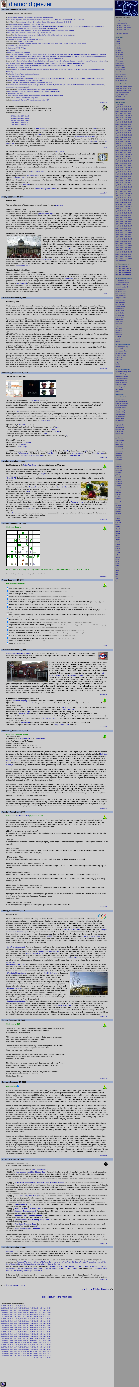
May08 (19, 1345)
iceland (118, 391)
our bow (118, 39)
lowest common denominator (23, 52)
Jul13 (27, 1334)
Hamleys (9, 765)
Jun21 (24, 1316)
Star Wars (49, 82)
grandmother (26, 39)
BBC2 (117, 572)
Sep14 (36, 1332)
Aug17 (32, 1325)
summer (8, 87)
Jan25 (3, 1308)
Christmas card (23, 714)
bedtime (118, 531)
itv (116, 581)
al (47, 973)
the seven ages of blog (122, 346)
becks (117, 568)
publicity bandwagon (46, 214)
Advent (15, 17)
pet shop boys (119, 438)
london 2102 (119, 359)
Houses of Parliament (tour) (77, 61)
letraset (118, 542)
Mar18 (11, 1323)
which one (59, 205)
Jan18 (3, 1323)
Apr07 (15, 1347)
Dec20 (48, 1319)
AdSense (9, 17)
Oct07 (40, 1347)
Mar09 (11, 1342)
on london (118, 48)
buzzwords (81, 19)
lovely (28, 491)
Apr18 (15, 1323)
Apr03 (15, 1355)
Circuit (22, 964)
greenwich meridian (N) (122, 284)
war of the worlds (120, 416)
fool (119, 366)
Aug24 (32, 1310)
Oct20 (40, 1319)
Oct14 (40, 1332)
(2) (64, 22)
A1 (23, 41)
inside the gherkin (120, 387)
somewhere (10, 962)
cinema (88, 26)
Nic (53, 429)
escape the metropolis (62, 725)
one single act (21, 283)
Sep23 (36, 1312)
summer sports (15, 87)
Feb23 (7, 1312)
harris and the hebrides (122, 376)
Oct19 (40, 1321)
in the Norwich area (31, 465)
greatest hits (18, 39)
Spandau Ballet (20, 1220)
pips (94, 128)
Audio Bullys (22, 446)
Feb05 (7, 1351)
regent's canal (119, 319)
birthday (29, 19)
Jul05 (27, 1351)
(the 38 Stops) (76, 56)
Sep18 (36, 1323)
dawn (29, 30)
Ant (56, 427)
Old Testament (87, 78)
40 (48, 78)
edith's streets (119, 56)
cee (117, 563)
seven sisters (119, 389)
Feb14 (7, 1332)
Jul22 (27, 1314)
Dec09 (48, 1342)
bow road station (120, 302)
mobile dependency (60, 65)
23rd (39, 135)
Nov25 (44, 1308)
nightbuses (21, 67)
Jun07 (24, 1347)
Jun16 (24, 1327)
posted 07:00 (103, 727)
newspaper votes (26, 35)
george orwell (119, 444)
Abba (16, 1204)
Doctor (63, 30)
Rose (36, 97)
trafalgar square (120, 308)
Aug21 (32, 1316)
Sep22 (36, 1314)
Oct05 (40, 1351)
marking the (119, 380)
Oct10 (40, 1340)
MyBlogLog (79, 65)
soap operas (58, 84)
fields (50, 973)
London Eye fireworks (39, 171)
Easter (16, 32)
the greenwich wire (121, 76)
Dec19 (48, 1321)
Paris (8, 74)
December (55, 89)
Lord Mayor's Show (93, 54)
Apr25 (15, 1308)
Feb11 (7, 1338)
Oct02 (40, 1358)
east (117, 459)
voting (65, 35)
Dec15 (48, 1329)
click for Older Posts (95, 1289)
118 (117, 578)
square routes (119, 321)
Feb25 (7, 1308)
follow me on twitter (122, 23)
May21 (19, 1316)
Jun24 (24, 1310)
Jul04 (27, 1353)
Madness (18, 1211)
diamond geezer (12, 1251)
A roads (20, 41)
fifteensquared (119, 61)
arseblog (118, 41)
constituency (22, 22)
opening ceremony (98, 69)
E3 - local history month (122, 282)
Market (54, 973)
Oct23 (40, 1312)
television (10, 91)
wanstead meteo (120, 67)
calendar (9, 26)
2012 (122, 433)
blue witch (118, 50)
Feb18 (7, 1323)
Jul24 (27, 1310)
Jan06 (3, 1349)
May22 (19, 1314)
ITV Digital (23, 48)
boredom (118, 364)
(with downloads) (28, 91)
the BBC (85, 1262)
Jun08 (24, 1345)
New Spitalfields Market (16, 973)
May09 (19, 1342)
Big (17, 19)
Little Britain (10, 52)
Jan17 (3, 1325)
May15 (19, 1329)
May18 (19, 1323)
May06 (19, 1349)
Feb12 (7, 1336)
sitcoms (118, 546)
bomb (19, 54)
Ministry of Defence (41, 1262)
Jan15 (3, 1329)
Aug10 (32, 1340)
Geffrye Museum (64, 61)
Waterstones (25, 722)
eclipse (24, 32)
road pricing (35, 80)
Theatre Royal (34, 487)
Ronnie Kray (55, 56)
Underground (45, 189)
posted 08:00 (103, 294)
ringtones (28, 80)
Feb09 (7, 1342)
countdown (23, 69)
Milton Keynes (43, 65)
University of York (74, 1266)
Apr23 (15, 1312)
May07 (19, 1347)
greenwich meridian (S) (122, 287)
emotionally (69, 279)
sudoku (102, 84)
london (117, 405)
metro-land (119, 332)
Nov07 (44, 1347)
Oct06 (40, 1349)
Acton (23, 97)
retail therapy (21, 80)
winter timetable (74, 930)
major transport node (75, 675)
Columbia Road (36, 54)
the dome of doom (121, 353)
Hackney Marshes (14, 988)
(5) (70, 22)
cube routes (119, 328)
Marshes (21, 1001)
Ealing (32, 97)
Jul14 (27, 1332)
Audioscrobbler (38, 17)
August (31, 89)
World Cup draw (45, 95)
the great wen (119, 52)
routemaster (119, 455)
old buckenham (120, 423)
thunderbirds (119, 453)
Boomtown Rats (20, 1215)
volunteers (20, 93)
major (65, 709)
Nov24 (44, 1310)
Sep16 (36, 1327)
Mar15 (11, 1329)
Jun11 (24, 1338)
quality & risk (119, 357)
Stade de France (68, 69)
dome (117, 570)
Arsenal (31, 17)
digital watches (120, 429)
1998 (25, 135)
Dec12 (48, 1336)
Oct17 (40, 1325)
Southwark (83, 56)
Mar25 (11, 1308)
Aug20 (32, 1319)
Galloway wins (51, 22)
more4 (68, 65)
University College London (67, 1268)
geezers (123, 399)
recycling (9, 80)
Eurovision (43, 32)
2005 (47, 100)
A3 (27, 41)
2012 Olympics (46, 259)
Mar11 (11, 1338)
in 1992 (49, 936)
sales (12, 513)
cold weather (13, 28)
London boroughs (71, 78)
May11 (19, 1338)
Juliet (51, 451)
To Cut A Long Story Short (38, 1220)
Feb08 (7, 1345)
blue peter (118, 490)
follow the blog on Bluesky (124, 27)
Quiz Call (22, 76)
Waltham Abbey (46, 43)
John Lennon (20, 1172)
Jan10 (3, 1340)
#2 (124, 401)
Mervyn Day (9, 71)
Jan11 (3, 1338)
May (21, 89)
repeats (15, 80)
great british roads (121, 295)
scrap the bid (15, 69)
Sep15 (36, 1329)
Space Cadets (66, 84)
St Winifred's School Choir (24, 1183)
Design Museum (42, 61)
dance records (11, 30)
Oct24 (40, 1310)
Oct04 (40, 1353)
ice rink (30, 508)
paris (117, 574)
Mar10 (11, 1340)
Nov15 (44, 1329)
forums (29, 37)
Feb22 (7, 1314)
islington (118, 526)
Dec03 (48, 1355)
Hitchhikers (26, 82)
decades (44, 30)
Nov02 (44, 1358)
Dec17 (48, 1325)
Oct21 (40, 1316)
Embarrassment (29, 1211)
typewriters (119, 481)
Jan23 (3, 1312)
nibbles (15, 67)
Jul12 (27, 1336)
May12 (19, 1336)
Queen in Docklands (13, 76)
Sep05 (36, 1351)
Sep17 (36, 1325)
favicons (9, 37)
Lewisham (84, 54)
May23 (19, 1312)
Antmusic (36, 1228)
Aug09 (32, 1342)
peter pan (118, 503)
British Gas (58, 19)
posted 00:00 (103, 193)
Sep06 (36, 1349)
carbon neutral (17, 26)
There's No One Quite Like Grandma (51, 1183)
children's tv (119, 457)
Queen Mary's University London (45, 1268)
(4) (68, 22)
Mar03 (11, 1355)
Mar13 (11, 1334)
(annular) (28, 32)
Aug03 (32, 1355)
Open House (102, 54)
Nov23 (44, 1312)
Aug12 (32, 1336)
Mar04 (11, 1353)
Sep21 (36, 1316)
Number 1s (28, 67)
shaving (46, 84)
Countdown (33, 28)
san (117, 451)
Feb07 (7, 1347)
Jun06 (24, 1349)
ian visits (118, 43)
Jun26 (23, 1306)
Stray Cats (18, 1224)
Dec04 (48, 1353)
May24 (19, 1310)
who (120, 483)
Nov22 (44, 1314)
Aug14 (32, 1332)
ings (22, 54)
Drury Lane (51, 54)
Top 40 (21, 91)
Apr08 (15, 1345)
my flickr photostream (122, 33)
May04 (19, 1353)
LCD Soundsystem (75, 455)
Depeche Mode (98, 453)
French (51, 78)
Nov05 (44, 1351)
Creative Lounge (41, 28)
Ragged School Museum (27, 63)
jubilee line (118, 475)
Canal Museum (33, 61)
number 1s (118, 477)
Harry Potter (10, 45)
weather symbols (23, 95)
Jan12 (3, 1336)
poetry (42, 24)
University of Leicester (24, 1268)
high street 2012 (120, 304)
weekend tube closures (56, 58)
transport (90, 69)
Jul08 (27, 1345)
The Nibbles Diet (22, 816)
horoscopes (62, 78)
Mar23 (11, 1312)
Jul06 (27, 1349)
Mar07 (11, 1347)
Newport (22, 43)
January (14, 100)
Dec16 (48, 1327)
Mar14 (11, 1332)
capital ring (119, 334)
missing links (51, 65)
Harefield (34, 43)
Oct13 (40, 1334)
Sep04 (36, 1353)
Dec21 (48, 1316)
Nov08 (44, 1345)
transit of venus (120, 418)
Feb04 (7, 1353)
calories (118, 550)
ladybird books (120, 425)
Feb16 (7, 1327)
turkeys (42, 474)
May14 (19, 1332)
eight (28, 712)
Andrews (13, 78)
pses (118, 539)
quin (45, 433)
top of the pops (120, 420)
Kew (79, 54)
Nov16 (44, 1327)
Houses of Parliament (25, 1262)
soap (69, 709)
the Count (26, 28)
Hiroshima (21, 45)
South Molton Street (56, 43)
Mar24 (11, 1310)
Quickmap (33, 56)
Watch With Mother (13, 95)
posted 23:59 (103, 102)
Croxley (79, 43)
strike (62, 152)
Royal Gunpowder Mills (40, 63)
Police (16, 1209)
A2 (25, 41)
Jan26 (3, 1306)
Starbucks (81, 84)
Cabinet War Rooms (22, 61)
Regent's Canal (40, 56)
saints (102, 78)
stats (73, 35)
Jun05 (24, 1351)
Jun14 (24, 1332)
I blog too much (11, 48)
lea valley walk (120, 315)
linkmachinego (120, 63)
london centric (119, 54)
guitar (41, 39)
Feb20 (7, 1319)
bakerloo (118, 341)
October (43, 89)
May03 (19, 1355)
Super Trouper (26, 1204)
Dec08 (48, 1345)
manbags (118, 511)
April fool (26, 17)
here (90, 141)
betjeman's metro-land (122, 378)
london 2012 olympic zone (123, 374)
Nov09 (44, 1342)
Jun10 (24, 1340)
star (73, 709)
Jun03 (24, 1355)
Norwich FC (11, 478)
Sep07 (36, 1347)
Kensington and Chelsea (71, 54)
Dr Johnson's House (53, 61)
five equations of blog (121, 351)
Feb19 (7, 1321)
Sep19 (36, 1321)
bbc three (118, 513)
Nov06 (44, 1349)
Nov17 (44, 1325)
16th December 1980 (40, 1170)
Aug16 (32, 1327)
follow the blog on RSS (123, 29)
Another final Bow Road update (18, 653)
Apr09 (15, 1342)
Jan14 (3, 1332)
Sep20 (36, 1319)
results (69, 35)
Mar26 (11, 1306)
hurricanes (27, 45)
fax (118, 563)
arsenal (118, 544)
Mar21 (11, 1316)
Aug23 (32, 1312)
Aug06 (32, 1349)
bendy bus (14, 54)
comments (20, 28)
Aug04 (32, 1353)
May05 (19, 1351)
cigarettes (83, 26)
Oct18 (40, 1323)
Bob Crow (26, 184)
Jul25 (27, 1308)
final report (29, 69)
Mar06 (11, 1349)
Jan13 (3, 1334)
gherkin (118, 548)
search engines (27, 84)
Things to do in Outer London (124, 86)
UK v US (50, 35)
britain (120, 466)
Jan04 (3, 1353)
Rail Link (40, 953)
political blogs (17, 35)
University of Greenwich (33, 1271)
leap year (118, 509)
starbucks (118, 505)
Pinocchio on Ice (77, 502)
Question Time (43, 35)
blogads (34, 19)
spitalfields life (119, 59)
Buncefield (74, 19)
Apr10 (15, 1340)
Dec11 (48, 1338)
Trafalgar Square (20, 58)
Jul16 (27, 1327)
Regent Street (24, 739)
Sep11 (36, 1338)
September (37, 89)
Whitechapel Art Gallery (79, 63)
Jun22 (24, 1314)
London (37, 189)
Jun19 (24, 1321)
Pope (21, 74)
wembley (118, 524)
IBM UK (20, 1264)
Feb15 (7, 1329)
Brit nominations (66, 19)
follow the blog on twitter (123, 25)
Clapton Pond (27, 54)
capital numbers (120, 310)
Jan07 (3, 1347)
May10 (19, 1340)
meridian (124, 380)
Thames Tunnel (10, 58)
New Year (10, 67)
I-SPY (61, 54)
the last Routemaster (65, 56)
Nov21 (44, 1316)
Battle (39, 43)
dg (67, 436)
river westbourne (120, 306)
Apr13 (15, 1334)
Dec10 (48, 1340)
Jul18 (27, 1323)
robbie (117, 565)
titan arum (16, 91)
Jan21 (3, 1316)
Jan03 (3, 1355)
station (56, 951)
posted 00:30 (103, 519)
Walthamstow (12, 1001)
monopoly (118, 501)
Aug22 (32, 1314)
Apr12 (15, 1336)
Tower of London (67, 63)
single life (51, 84)
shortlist (44, 22)
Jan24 (3, 1310)
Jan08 (3, 1345)
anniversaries (20, 78)
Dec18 (48, 1323)
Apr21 (15, 1316)
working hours (36, 95)
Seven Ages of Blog (38, 84)
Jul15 (27, 1329)
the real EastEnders (14, 24)
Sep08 (36, 1345)
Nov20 (44, 1319)
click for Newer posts (14, 1285)
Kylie (31, 82)
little (117, 466)
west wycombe (120, 440)
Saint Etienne (34, 400)
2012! (75, 69)
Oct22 (40, 1314)
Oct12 (40, 1336)
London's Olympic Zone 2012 (23, 265)
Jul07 (27, 1347)
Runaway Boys (30, 1224)
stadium (61, 69)
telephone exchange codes (99, 56)
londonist (118, 46)
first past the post (58, 35)
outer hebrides (120, 431)
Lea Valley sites (44, 69)
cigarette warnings (121, 410)
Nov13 (44, 1334)
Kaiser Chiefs (23, 453)
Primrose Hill (26, 56)
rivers (93, 78)
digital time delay (120, 412)
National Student (45, 420)
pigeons (17, 74)
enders (120, 459)
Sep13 (36, 1334)
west (30, 95)
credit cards (119, 468)
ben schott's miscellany (122, 403)
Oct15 (40, 1329)
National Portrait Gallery (12, 63)
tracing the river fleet (121, 382)
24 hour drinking (44, 91)
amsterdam (119, 464)
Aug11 (32, 1338)
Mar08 (11, 1345)
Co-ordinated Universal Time (85, 137)
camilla (117, 559)
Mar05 (11, 1351)
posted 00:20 (103, 907)
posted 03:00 (103, 1078)
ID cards (118, 529)
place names (9, 56)
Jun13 (24, 1334)
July (28, 89)
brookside (118, 498)
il (117, 366)
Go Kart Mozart (77, 453)
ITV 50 (18, 48)
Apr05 (15, 1351)
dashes (18, 30)
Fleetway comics (17, 37)
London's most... (120, 99)
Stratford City (71, 958)
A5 (32, 41)
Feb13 (7, 1334)
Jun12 (24, 1336)
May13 (19, 1334)
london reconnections (121, 80)
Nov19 (44, 1321)
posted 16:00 (103, 694)
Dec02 (48, 1358)
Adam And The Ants (23, 1228)
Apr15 (15, 1329)
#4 (128, 401)
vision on (118, 516)
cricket (49, 28)
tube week (35, 58)
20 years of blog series (122, 94)
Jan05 (3, 1351)
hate (16, 45)
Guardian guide (34, 39)
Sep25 (36, 1308)
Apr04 (15, 1353)
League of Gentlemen (39, 82)
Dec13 (48, 1334)
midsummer (35, 65)
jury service (119, 470)
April (18, 89)
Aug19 (32, 1321)
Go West (57, 54)
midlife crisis (27, 65)
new (65, 930)
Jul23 (27, 1312)
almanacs (20, 17)
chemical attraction (121, 355)
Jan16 (3, 1327)
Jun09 (24, 1342)
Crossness (44, 54)
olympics (118, 433)
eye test (48, 32)
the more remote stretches (91, 936)
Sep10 (36, 1340)
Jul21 (27, 1316)
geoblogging (11, 39)
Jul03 (27, 1355)
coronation (118, 485)
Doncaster (48, 716)
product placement (28, 74)
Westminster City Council (71, 1262)
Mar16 (11, 1327)
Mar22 (11, 1314)
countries (31, 78)
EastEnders (10, 32)
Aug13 (32, 1334)
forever (24, 37)
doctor (117, 483)
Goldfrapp (22, 444)
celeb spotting (32, 26)
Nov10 (44, 1340)
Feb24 (7, 1310)
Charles (39, 26)
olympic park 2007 (121, 293)
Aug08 (32, 1345)
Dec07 (48, 1347)
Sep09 (36, 1342)
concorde (118, 522)
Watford (84, 43)
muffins (73, 65)
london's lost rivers (121, 291)
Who (66, 30)
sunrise (22, 87)
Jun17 (24, 1325)
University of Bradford (90, 1266)
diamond (118, 399)
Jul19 (27, 1321)
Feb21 (7, 1316)
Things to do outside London (123, 88)
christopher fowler (120, 69)
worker (53, 189)
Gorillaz (22, 425)
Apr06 (15, 1349)
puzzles (36, 74)
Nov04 (44, 1353)
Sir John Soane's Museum (55, 63)
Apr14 (15, 1332)
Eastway (10, 964)
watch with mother (121, 407)
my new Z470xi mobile (122, 349)
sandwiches (10, 84)
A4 (30, 41)
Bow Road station (26, 24)
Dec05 (48, 1351)
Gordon (57, 431)
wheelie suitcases (120, 414)
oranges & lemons (121, 297)
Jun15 (24, 1329)
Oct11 (40, 1338)
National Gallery (103, 61)
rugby (40, 80)
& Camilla (44, 26)
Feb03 (7, 1355)
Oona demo (38, 22)
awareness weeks (48, 17)
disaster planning (56, 30)
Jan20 (3, 1319)
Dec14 (48, 1332)
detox (48, 30)
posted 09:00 (103, 148)
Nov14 (44, 1332)
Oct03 (40, 1355)
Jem (51, 455)
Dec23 (48, 1312)
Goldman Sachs (30, 1264)
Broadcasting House (48, 19)
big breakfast (119, 446)
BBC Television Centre (49, 718)
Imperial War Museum (92, 61)
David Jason (24, 30)
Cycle (16, 964)
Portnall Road (73, 43)
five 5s (45, 78)
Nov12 (44, 1336)
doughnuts (71, 30)
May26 (19, 1306)
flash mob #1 (119, 401)
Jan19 (3, 1321)
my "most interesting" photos (123, 371)
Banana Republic (35, 1215)
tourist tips (36, 91)
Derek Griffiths (62, 487)
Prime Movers (18, 56)
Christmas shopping (74, 26)
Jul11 (27, 1338)
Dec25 (48, 1308)
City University (18, 1271)
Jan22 (3, 1314)
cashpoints (25, 26)
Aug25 (32, 1308)
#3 (126, 401)
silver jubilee (119, 323)
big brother (119, 472)
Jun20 (24, 1319)
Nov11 (44, 1338)
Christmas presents (62, 26)
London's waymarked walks (123, 90)
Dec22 (48, 1314)
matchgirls (118, 492)
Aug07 (32, 1347)
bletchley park (119, 442)
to (117, 576)
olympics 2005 (120, 317)
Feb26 (7, 1306)
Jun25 (24, 1308)
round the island (120, 65)
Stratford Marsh (54, 69)
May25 (19, 1308)
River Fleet (49, 56)
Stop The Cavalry (31, 1196)
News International (95, 1262)
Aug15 (32, 1329)
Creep (13, 82)
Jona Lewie (18, 1196)
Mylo (85, 451)
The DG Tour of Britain (122, 97)
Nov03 (44, 1355)
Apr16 (15, 1327)
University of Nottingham (58, 1266)
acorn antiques (120, 427)
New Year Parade (32, 176)
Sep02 (36, 1358)
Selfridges (65, 43)
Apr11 (15, 1338)
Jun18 (24, 1323)
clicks (92, 26)
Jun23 (24, 1312)
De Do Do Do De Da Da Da (31, 1209)
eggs (41, 78)
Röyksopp (27, 442)
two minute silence (55, 91)
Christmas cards (51, 26)
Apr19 (15, 1321)
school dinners (19, 84)
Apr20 (15, 1319)
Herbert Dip (119, 330)
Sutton (89, 56)
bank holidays (11, 19)
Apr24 (15, 1310)
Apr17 (15, 1325)
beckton (118, 535)
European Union (55, 1262)
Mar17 (11, 1325)
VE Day (9, 93)
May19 (19, 1321)
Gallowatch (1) (59, 22)
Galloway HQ (30, 22)
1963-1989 (18, 97)
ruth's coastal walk (121, 74)
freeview (118, 533)
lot (116, 576)
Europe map (35, 32)
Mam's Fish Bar (35, 24)
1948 (38, 69)
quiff (35, 1226)
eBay (20, 32)
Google (56, 78)
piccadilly (118, 339)
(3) (66, 22)
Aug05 (32, 1351)
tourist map (29, 58)
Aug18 (32, 1323)
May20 (19, 1319)
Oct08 (40, 1345)
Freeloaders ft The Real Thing (32, 455)
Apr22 (15, 1314)
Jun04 (24, 1353)
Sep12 (36, 1336)
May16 (19, 1327)
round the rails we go (121, 78)
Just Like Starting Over (36, 1172)
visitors (14, 93)
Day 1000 (34, 30)
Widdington (28, 43)
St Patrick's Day (95, 84)
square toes (74, 84)
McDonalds (11, 65)
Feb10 (7, 1340)
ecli (116, 539)
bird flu (24, 19)
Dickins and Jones (13, 760)
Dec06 (48, 1349)
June (24, 89)
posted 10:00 (103, 1155)
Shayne (63, 707)
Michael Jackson (19, 65)
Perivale (27, 97)
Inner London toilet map (122, 92)
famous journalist (26, 703)
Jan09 (3, 1342)
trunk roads (119, 462)
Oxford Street (39, 739)
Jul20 (27, 1319)
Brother (20, 19)
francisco (120, 451)
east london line (120, 313)
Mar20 (11, 1319)
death (39, 30)
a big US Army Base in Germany (49, 1264)
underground (123, 405)
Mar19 (11, 1321)
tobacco (98, 78)
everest (118, 552)
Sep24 (36, 1310)
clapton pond (119, 449)
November (48, 89)
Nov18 (44, 1323)
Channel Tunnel (31, 953)
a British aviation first (64, 1005)
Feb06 (7, 1349)
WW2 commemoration (56, 95)
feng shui (118, 507)
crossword (54, 28)
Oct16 (40, 1327)
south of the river (19, 178)
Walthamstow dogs (44, 58)
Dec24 (48, 1310)
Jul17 (27, 1325)
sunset (27, 87)
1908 (34, 69)
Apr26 (15, 1306)
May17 (19, 1325)
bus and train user (121, 72)
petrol (12, 74)
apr (116, 366)
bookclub (39, 19)
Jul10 (27, 1340)
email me (119, 21)
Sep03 (36, 1355)
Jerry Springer (11, 50)
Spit (45, 973)
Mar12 (11, 1336)
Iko (18, 411)
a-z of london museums (122, 280)
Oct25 (40, 1308)
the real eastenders (121, 289)
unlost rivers (119, 326)
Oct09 (40, 1342)
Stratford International (16, 947)
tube (57, 152)
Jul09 (27, 1342)
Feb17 (7, 1325)
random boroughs (120, 300)
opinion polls (34, 35)
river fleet (118, 336)
